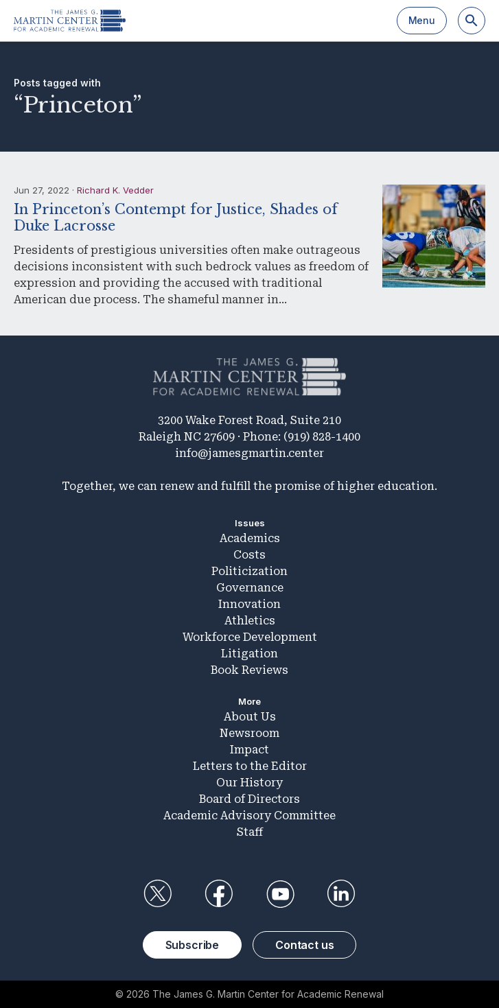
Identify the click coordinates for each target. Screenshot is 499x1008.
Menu (421, 20)
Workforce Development (250, 637)
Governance (249, 587)
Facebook (219, 894)
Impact (249, 749)
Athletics (249, 620)
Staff (250, 832)
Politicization (249, 571)
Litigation (249, 653)
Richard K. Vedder (115, 190)
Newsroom (249, 733)
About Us (250, 716)
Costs (249, 554)
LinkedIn (341, 894)
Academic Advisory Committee (249, 815)
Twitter (158, 894)
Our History (249, 782)
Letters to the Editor (250, 766)
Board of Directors (249, 799)
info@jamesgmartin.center (249, 453)
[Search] (471, 20)
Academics (250, 538)
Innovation (249, 604)
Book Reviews (249, 670)
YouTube (280, 894)
